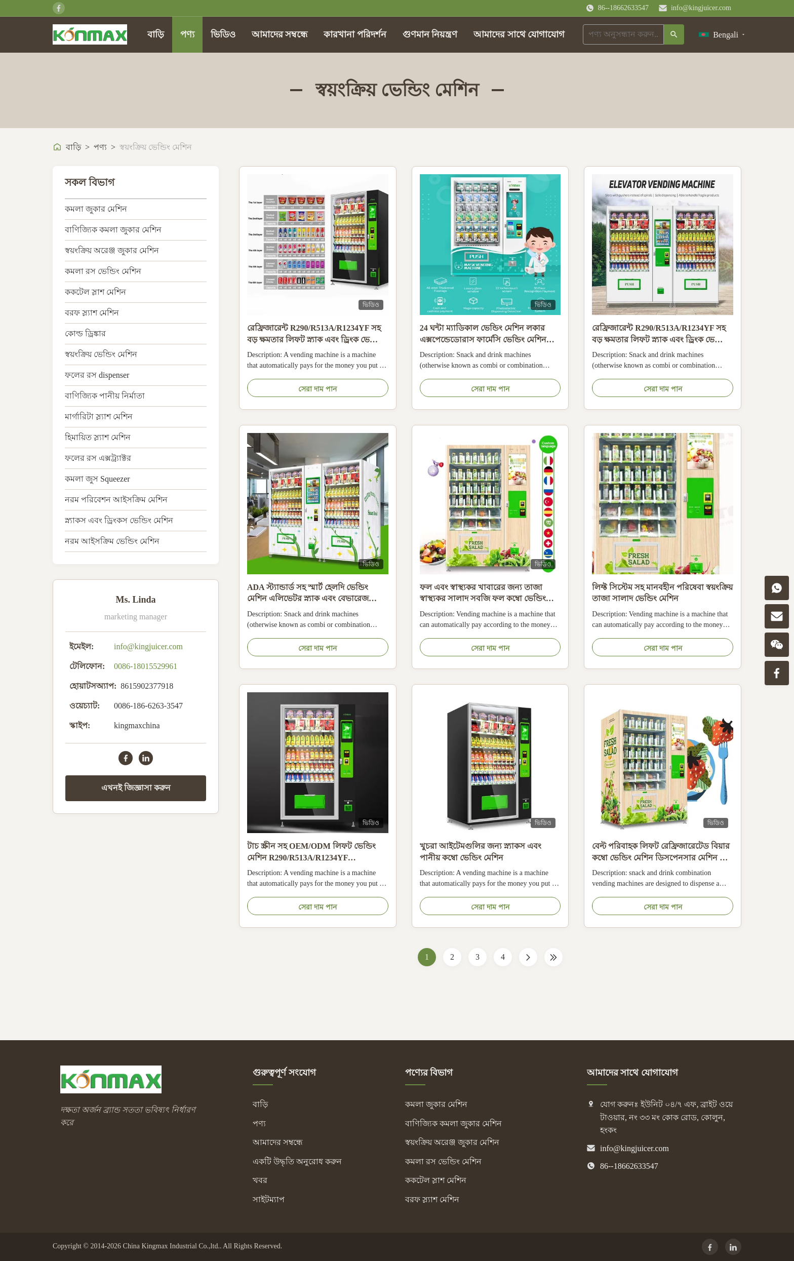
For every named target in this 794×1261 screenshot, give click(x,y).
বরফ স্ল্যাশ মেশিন (92, 312)
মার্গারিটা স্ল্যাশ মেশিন (99, 416)
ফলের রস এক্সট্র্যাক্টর (98, 458)
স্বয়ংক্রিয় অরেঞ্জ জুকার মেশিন (112, 250)
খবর (260, 1180)
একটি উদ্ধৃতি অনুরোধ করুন (297, 1161)
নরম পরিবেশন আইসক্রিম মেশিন (116, 499)
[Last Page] (553, 957)
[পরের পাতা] (528, 957)
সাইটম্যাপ (269, 1199)
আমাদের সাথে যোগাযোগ (519, 34)
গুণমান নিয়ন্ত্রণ (430, 34)
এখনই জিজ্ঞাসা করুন (136, 787)
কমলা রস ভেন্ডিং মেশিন (103, 271)
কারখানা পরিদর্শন (355, 34)
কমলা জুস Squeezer (97, 479)
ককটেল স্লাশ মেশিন (95, 292)
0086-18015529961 (145, 666)
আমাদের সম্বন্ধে (280, 34)
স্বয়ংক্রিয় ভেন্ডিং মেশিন (101, 354)
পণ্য (187, 34)
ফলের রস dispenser (97, 375)
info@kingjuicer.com (701, 8)
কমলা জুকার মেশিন (96, 209)
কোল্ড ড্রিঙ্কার (85, 333)
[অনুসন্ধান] (674, 34)
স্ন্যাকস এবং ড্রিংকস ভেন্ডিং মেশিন (119, 520)
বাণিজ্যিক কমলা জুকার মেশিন (113, 229)
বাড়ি (155, 34)
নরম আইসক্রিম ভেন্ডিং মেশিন (112, 541)
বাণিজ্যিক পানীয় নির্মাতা (105, 395)
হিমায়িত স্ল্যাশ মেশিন (98, 437)
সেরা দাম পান (317, 389)
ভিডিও (223, 34)
